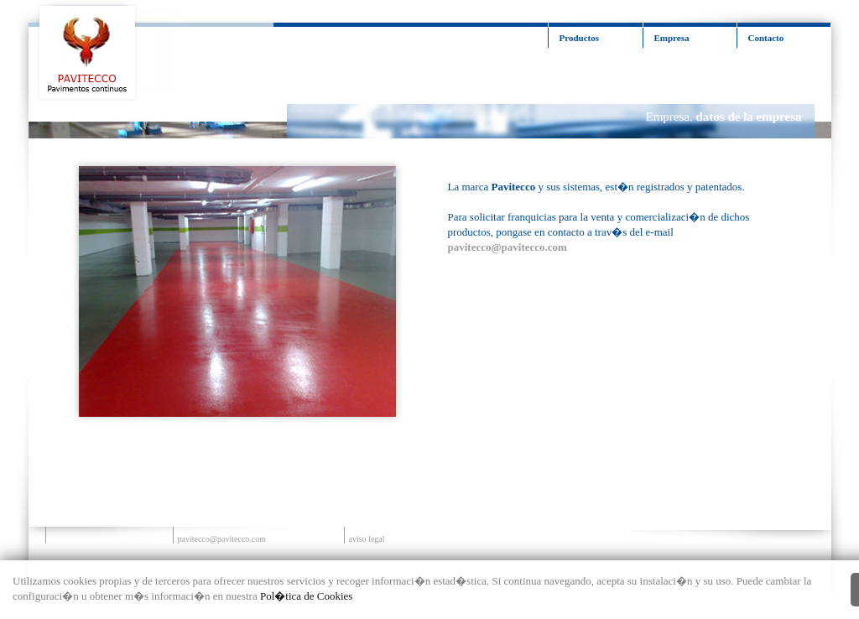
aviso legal (367, 539)
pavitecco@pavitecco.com (222, 539)
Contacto (766, 38)
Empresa (672, 38)
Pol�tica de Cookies (306, 596)
